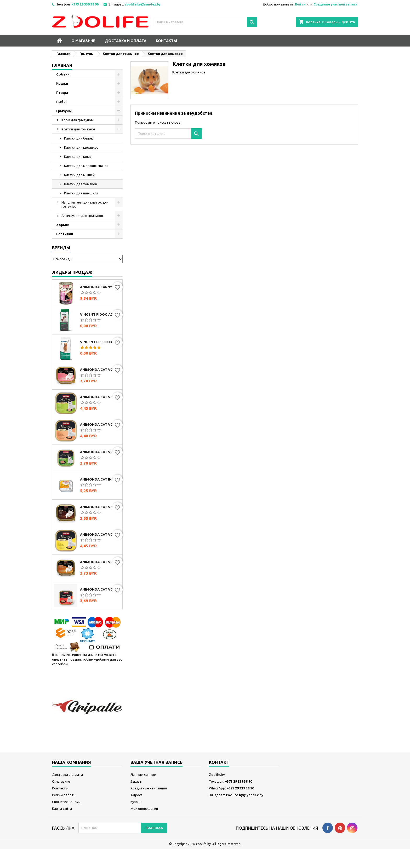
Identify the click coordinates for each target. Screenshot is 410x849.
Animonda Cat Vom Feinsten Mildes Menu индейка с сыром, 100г (100, 534)
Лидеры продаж (72, 272)
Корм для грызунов (77, 120)
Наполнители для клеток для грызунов (85, 204)
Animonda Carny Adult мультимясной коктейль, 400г (100, 287)
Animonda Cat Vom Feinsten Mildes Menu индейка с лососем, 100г (100, 424)
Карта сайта (62, 808)
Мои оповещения (144, 808)
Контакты (166, 41)
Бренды (61, 247)
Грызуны (64, 111)
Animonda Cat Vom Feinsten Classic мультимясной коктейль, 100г (100, 507)
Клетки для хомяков (80, 184)
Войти (300, 4)
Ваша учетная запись (156, 762)
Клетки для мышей (79, 175)
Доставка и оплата (125, 41)
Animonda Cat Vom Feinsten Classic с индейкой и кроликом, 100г (100, 452)
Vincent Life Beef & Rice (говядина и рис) (100, 342)
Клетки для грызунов (78, 129)
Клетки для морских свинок (86, 166)
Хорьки (62, 225)
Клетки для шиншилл (81, 193)
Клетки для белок (78, 138)
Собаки (63, 74)
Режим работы (64, 795)
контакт (219, 762)
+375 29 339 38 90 (85, 4)
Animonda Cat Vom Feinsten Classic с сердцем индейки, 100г (100, 369)
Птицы (62, 92)
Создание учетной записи (335, 4)
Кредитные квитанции (148, 788)
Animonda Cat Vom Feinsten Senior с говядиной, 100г (100, 589)
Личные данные (143, 774)
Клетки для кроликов (81, 147)
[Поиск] (205, 22)
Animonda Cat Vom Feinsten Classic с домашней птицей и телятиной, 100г (100, 562)
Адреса (136, 795)
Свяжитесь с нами (66, 802)
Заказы (136, 781)
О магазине (83, 41)
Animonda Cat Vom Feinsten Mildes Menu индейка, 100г (100, 397)
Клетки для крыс (77, 156)
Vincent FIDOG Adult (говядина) (100, 314)
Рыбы (61, 101)
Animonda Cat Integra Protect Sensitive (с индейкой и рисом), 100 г (100, 479)
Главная (62, 65)
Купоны (136, 802)
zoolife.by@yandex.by (143, 4)
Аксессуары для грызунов (82, 215)
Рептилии (64, 234)
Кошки (62, 83)
